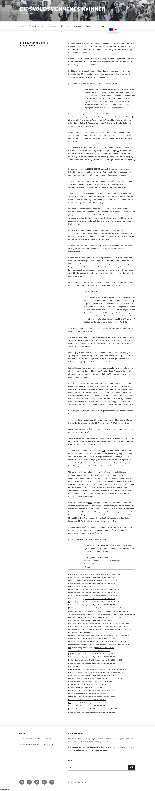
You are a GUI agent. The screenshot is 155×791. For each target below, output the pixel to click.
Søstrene (77, 26)
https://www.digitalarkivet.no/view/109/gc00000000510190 (110, 669)
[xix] (76, 432)
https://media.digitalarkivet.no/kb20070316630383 (100, 598)
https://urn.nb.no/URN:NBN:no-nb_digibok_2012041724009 (102, 638)
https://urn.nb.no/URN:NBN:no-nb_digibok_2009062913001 (117, 613)
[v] (123, 132)
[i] (109, 43)
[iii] (89, 83)
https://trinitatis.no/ (76, 666)
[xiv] (131, 337)
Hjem (22, 26)
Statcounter (5, 789)
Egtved (105, 71)
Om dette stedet (36, 26)
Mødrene (65, 26)
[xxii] (104, 472)
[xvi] (100, 371)
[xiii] (119, 285)
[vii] (74, 187)
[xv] (101, 355)
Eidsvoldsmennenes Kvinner (63, 9)
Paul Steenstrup (86, 58)
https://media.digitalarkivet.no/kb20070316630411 (100, 620)
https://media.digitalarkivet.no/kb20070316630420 (100, 656)
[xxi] (103, 450)
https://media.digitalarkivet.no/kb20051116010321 (100, 675)
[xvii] (112, 386)
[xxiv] (101, 530)
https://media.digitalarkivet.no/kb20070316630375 (100, 577)
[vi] (118, 150)
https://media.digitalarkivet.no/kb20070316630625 (100, 583)
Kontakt (101, 26)
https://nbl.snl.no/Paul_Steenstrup (80, 586)
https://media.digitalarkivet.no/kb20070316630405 (100, 604)
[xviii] (113, 423)
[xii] (80, 276)
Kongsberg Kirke (118, 184)
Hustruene (52, 26)
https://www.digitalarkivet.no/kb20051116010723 (99, 681)
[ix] (112, 221)
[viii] (121, 193)
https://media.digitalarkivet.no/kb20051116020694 (100, 662)
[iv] (133, 116)
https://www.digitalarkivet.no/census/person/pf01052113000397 (87, 699)
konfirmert (96, 368)
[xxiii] (90, 502)
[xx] (98, 438)
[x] (130, 233)
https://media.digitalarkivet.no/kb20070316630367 (100, 592)
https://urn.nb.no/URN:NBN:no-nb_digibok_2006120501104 (114, 644)
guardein (71, 116)
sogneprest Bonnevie (111, 368)
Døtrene (89, 26)
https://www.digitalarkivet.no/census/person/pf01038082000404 (87, 693)
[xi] (77, 245)
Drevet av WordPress (77, 782)
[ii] (130, 61)
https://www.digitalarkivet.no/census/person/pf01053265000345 (87, 705)
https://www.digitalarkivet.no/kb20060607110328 (99, 711)
